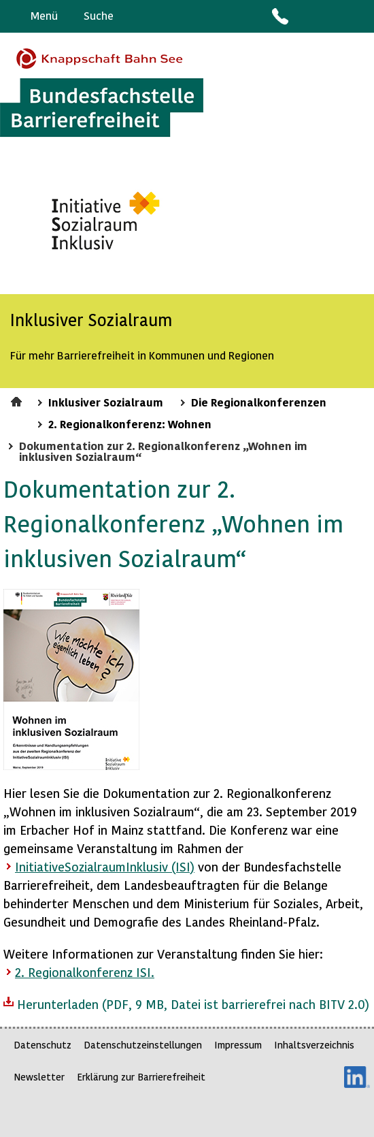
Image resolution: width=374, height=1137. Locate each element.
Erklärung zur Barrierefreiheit (141, 1077)
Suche (99, 15)
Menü (44, 15)
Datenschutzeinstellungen (143, 1045)
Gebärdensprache (332, 16)
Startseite (18, 400)
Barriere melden (306, 16)
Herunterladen (186, 1003)
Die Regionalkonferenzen (258, 402)
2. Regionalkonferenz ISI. (84, 972)
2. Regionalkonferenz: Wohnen (129, 423)
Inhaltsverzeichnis (314, 1045)
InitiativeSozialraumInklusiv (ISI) (104, 866)
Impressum (238, 1045)
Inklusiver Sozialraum (105, 402)
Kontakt (279, 16)
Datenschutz (42, 1045)
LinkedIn (357, 1077)
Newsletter (39, 1077)
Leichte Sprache (358, 16)
